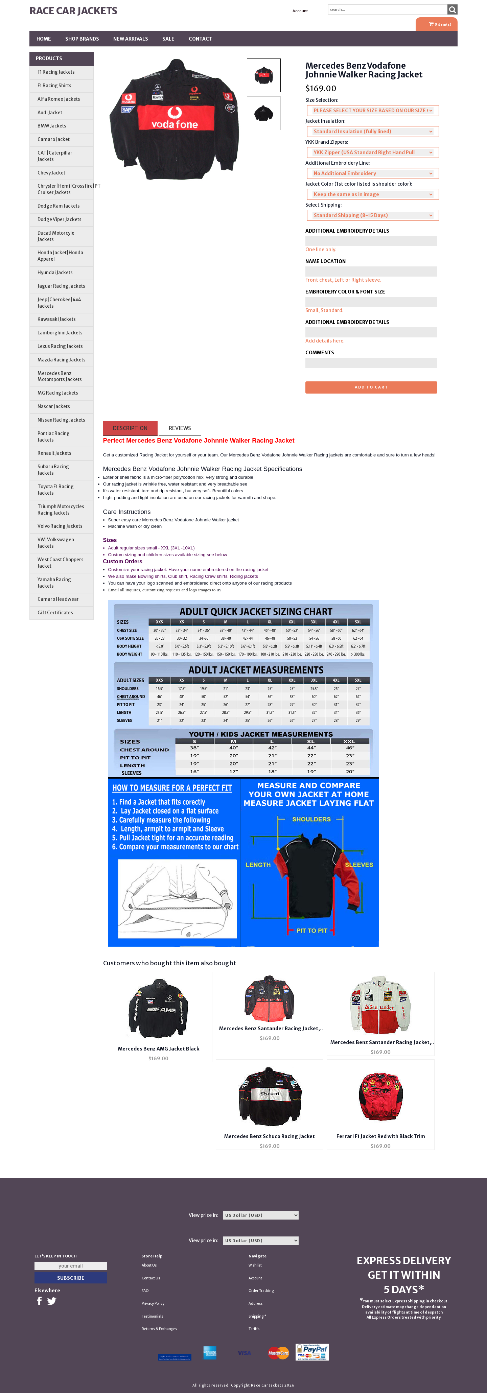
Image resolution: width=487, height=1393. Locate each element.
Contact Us (151, 1278)
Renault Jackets (54, 453)
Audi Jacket (50, 113)
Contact (200, 39)
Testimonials (152, 1316)
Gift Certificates (55, 613)
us (219, 589)
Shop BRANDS (82, 39)
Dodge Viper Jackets (60, 219)
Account (300, 10)
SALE (168, 39)
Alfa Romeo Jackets (59, 99)
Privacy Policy (153, 1303)
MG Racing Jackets (58, 393)
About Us (149, 1265)
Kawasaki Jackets (57, 319)
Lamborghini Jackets (60, 333)
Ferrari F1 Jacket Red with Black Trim (381, 1136)
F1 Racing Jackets (56, 72)
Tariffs (254, 1329)
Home (44, 39)
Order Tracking (261, 1291)
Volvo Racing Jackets (60, 526)
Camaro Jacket (54, 139)
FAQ (145, 1291)
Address (255, 1303)
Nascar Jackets (54, 406)
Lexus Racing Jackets (60, 346)
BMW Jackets (52, 126)
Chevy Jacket (51, 173)
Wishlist (255, 1265)
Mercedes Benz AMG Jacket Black (158, 1049)
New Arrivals (130, 39)
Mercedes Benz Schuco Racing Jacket (269, 1136)
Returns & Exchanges (159, 1329)
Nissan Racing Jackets (61, 420)
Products (49, 58)
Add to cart (371, 387)
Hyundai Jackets (55, 273)
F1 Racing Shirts (54, 86)
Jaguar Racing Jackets (61, 286)
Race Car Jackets (73, 11)
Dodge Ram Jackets (59, 206)
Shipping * (257, 1316)
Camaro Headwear (58, 599)
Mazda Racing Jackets (62, 360)
